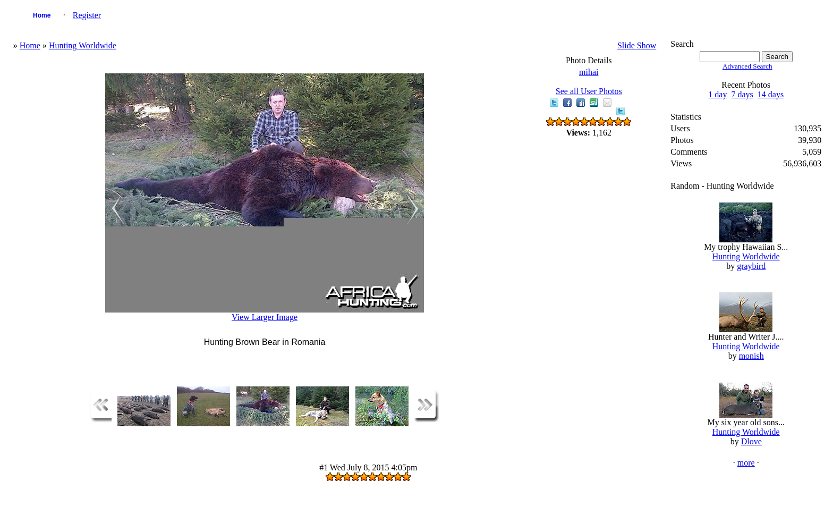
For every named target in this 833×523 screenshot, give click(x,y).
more (746, 462)
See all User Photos (589, 91)
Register (87, 15)
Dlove (751, 441)
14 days (771, 94)
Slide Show (636, 45)
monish (751, 355)
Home (41, 15)
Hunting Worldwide (82, 45)
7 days (742, 94)
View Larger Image (265, 317)
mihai (588, 72)
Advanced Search (747, 66)
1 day (717, 94)
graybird (751, 266)
